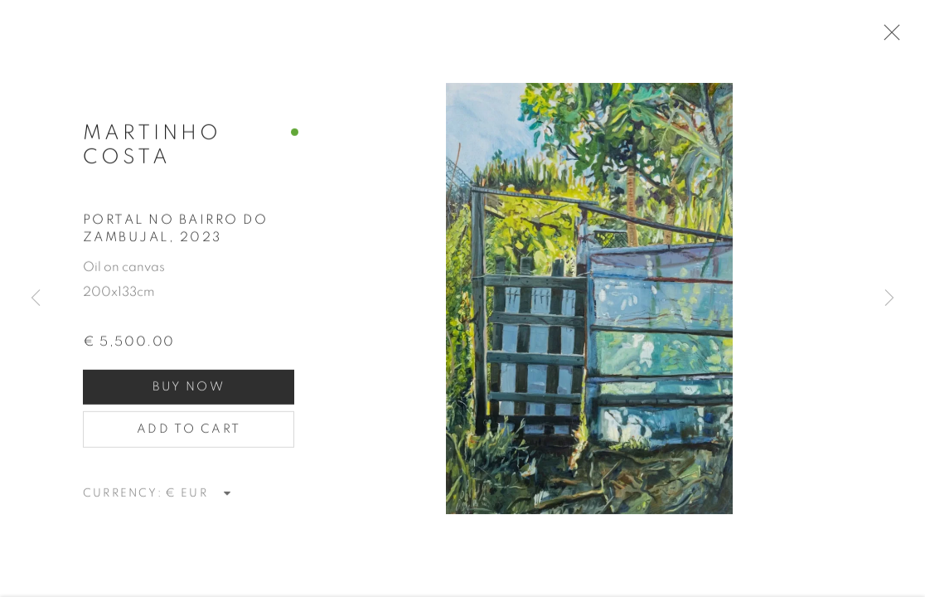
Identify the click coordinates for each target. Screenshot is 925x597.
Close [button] (893, 37)
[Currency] (199, 500)
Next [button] (889, 298)
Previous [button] (35, 298)
